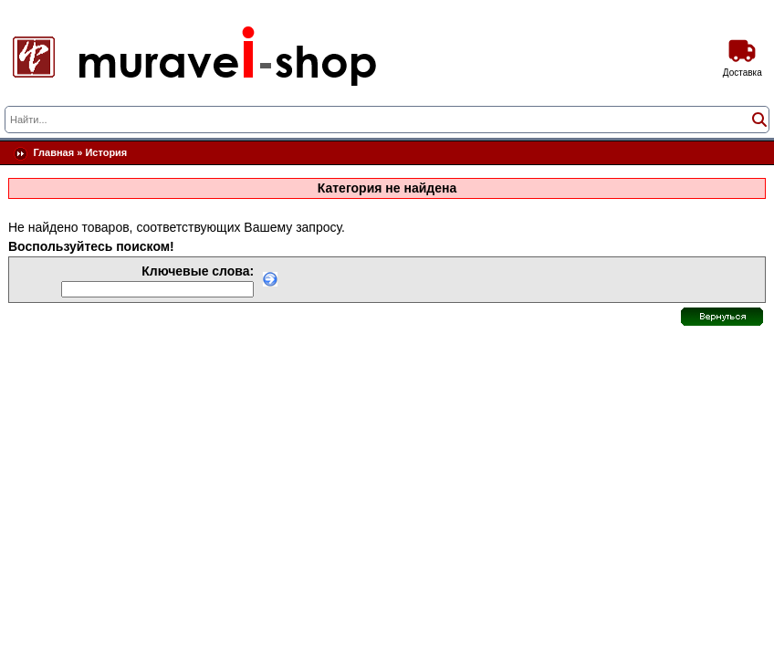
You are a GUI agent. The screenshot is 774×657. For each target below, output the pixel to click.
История (106, 152)
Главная (53, 152)
